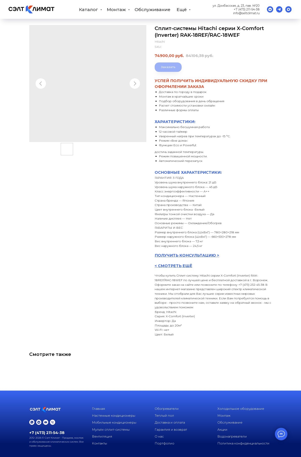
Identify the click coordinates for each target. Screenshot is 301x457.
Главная (98, 409)
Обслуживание (152, 9)
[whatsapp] (31, 422)
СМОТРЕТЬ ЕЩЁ (175, 266)
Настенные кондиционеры (113, 416)
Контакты (99, 443)
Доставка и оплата (170, 422)
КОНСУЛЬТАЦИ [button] (195, 255)
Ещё (182, 9)
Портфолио (164, 443)
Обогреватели (167, 409)
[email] (45, 422)
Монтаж (117, 9)
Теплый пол (164, 416)
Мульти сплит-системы (111, 430)
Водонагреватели (232, 436)
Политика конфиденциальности (243, 443)
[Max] (288, 9)
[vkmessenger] (270, 9)
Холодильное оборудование (240, 409)
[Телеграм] (279, 9)
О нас (159, 436)
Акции (222, 430)
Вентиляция (102, 436)
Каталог (89, 9)
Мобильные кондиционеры (114, 422)
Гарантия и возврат (171, 430)
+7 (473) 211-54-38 (247, 9)
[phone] (52, 422)
